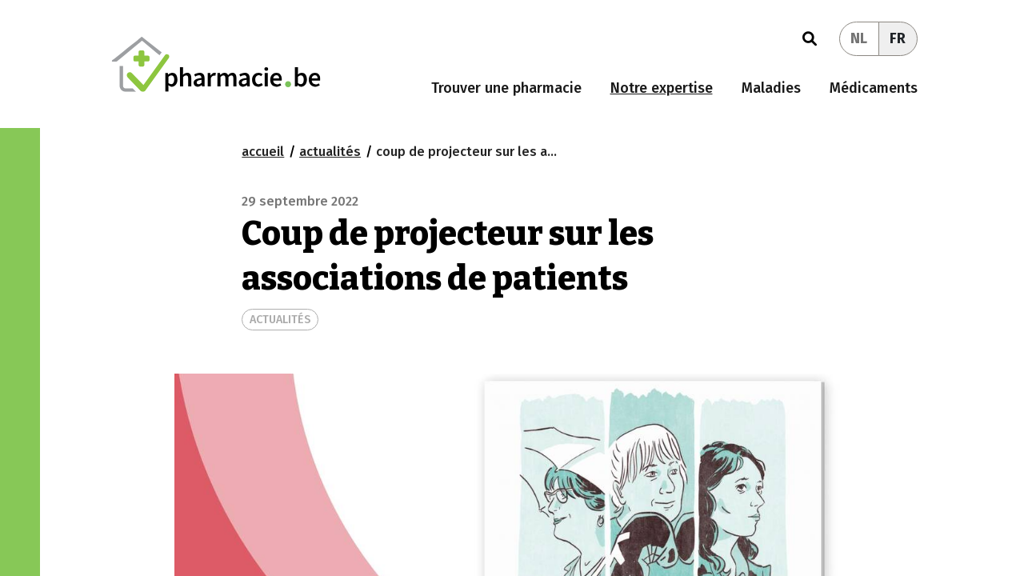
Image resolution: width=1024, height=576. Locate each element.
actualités (330, 151)
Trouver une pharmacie (506, 88)
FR (898, 38)
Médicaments (874, 88)
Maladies (771, 88)
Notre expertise (661, 88)
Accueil (263, 151)
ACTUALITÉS (280, 319)
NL (858, 38)
